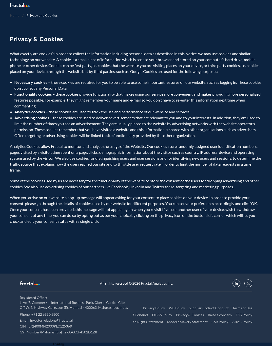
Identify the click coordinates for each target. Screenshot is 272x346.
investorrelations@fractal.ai (51, 320)
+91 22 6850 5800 (45, 314)
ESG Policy (244, 315)
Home (14, 15)
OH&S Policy (162, 315)
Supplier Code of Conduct (209, 308)
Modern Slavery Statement (187, 322)
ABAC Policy (242, 322)
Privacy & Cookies (190, 315)
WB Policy (177, 308)
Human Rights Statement (144, 322)
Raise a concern (220, 315)
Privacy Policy (154, 308)
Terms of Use (242, 308)
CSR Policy (220, 322)
